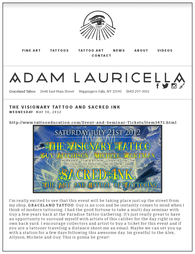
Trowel (181, 86)
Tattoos (59, 50)
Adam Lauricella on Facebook (157, 85)
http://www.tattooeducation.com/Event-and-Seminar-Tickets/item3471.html (93, 122)
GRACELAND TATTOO (51, 205)
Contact (101, 55)
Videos (165, 50)
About (141, 50)
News (119, 50)
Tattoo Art (91, 50)
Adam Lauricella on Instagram (174, 85)
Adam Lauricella (98, 25)
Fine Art (31, 50)
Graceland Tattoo (22, 91)
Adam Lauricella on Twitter (165, 85)
